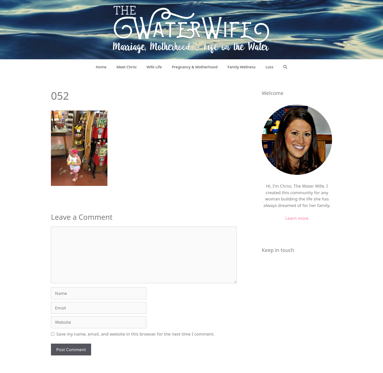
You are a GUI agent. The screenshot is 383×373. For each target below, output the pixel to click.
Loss (269, 66)
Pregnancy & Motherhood (195, 66)
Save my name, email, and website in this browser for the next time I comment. (135, 334)
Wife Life (154, 66)
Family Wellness (242, 66)
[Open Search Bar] (285, 66)
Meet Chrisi (126, 66)
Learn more (296, 218)
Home (101, 66)
